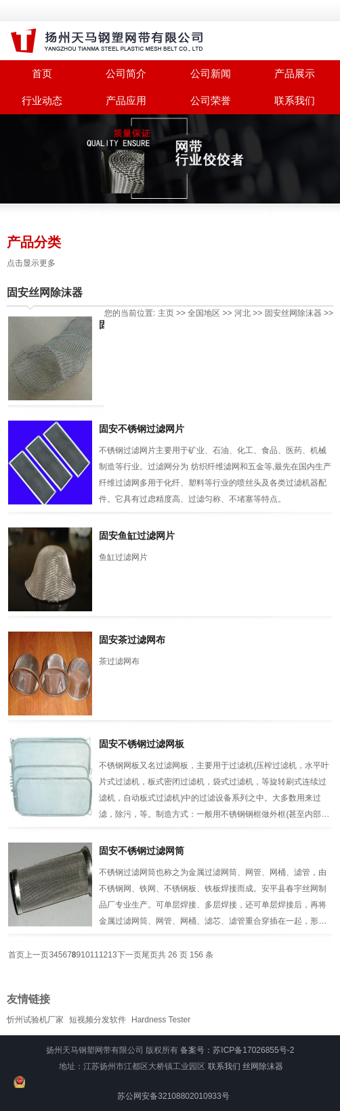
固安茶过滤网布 (132, 639)
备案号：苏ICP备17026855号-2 (237, 1050)
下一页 (129, 955)
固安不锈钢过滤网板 (141, 743)
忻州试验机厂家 (35, 1019)
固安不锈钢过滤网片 (141, 428)
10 (85, 955)
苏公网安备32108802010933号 (173, 1096)
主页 (166, 313)
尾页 (150, 955)
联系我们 (294, 100)
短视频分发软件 (97, 1019)
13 (112, 955)
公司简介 (126, 73)
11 (94, 955)
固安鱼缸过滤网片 (137, 535)
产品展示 (294, 73)
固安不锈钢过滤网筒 (141, 850)
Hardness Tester (160, 1019)
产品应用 (126, 100)
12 (103, 955)
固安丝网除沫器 (45, 292)
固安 (273, 313)
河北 (242, 313)
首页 (16, 955)
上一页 (36, 955)
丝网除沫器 (262, 1066)
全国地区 (204, 313)
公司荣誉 (210, 100)
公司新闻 (210, 73)
